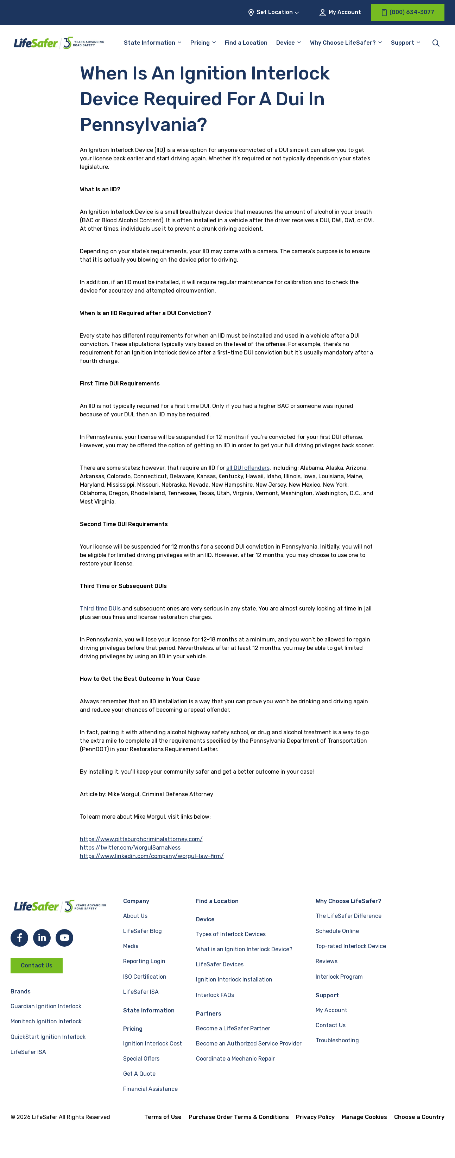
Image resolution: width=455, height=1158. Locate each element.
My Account (340, 12)
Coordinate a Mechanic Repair (235, 1058)
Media (131, 946)
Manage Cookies (364, 1117)
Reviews (326, 961)
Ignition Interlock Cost (152, 1043)
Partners (208, 1013)
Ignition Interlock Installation (234, 979)
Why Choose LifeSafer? (343, 42)
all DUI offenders (248, 468)
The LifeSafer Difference (348, 916)
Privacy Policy (315, 1117)
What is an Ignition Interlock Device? (244, 949)
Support (402, 42)
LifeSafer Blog (142, 931)
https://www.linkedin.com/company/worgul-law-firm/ (152, 856)
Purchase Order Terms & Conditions (239, 1117)
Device (285, 42)
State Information (149, 42)
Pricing (200, 42)
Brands (21, 991)
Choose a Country (419, 1117)
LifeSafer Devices (220, 964)
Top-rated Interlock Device (351, 946)
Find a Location (246, 42)
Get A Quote (139, 1073)
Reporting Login (144, 961)
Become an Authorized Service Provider (249, 1043)
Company (136, 901)
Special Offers (141, 1058)
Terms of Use (163, 1117)
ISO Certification (144, 976)
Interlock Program (339, 976)
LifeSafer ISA (28, 1052)
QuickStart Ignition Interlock (48, 1037)
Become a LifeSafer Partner (233, 1028)
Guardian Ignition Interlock (46, 1006)
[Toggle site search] (436, 42)
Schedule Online (337, 931)
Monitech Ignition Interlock (46, 1021)
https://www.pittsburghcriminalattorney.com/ (141, 839)
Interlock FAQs (215, 995)
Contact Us (36, 965)
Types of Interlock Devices (231, 934)
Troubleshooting (337, 1040)
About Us (135, 916)
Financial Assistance (150, 1089)
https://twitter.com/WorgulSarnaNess (130, 847)
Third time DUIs (100, 608)
